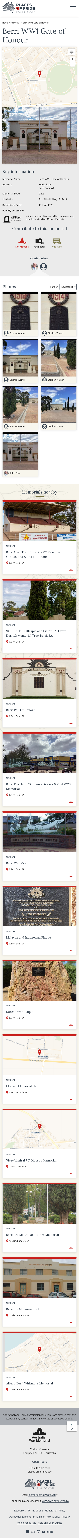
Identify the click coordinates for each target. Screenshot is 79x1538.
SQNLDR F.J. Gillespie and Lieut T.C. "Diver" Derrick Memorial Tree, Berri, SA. (36, 633)
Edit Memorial (22, 246)
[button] (73, 8)
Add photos (39, 246)
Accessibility (53, 1516)
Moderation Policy (55, 1510)
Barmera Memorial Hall (22, 1309)
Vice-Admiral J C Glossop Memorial (31, 1160)
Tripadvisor (33, 1531)
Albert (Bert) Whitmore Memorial (29, 1383)
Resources (20, 1510)
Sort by (54, 286)
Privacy (66, 1516)
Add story (57, 246)
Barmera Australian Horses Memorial (32, 1235)
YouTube (43, 1531)
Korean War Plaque (19, 1012)
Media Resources (26, 1522)
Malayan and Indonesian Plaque (28, 937)
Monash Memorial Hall (22, 1086)
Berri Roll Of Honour (20, 710)
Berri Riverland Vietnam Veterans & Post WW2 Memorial (39, 786)
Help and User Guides (50, 1522)
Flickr (50, 1531)
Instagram (38, 1531)
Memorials (15, 22)
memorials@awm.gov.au (43, 1494)
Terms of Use (35, 1510)
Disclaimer (39, 1516)
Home (5, 22)
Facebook (27, 1531)
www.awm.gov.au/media (55, 1501)
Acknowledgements (20, 1516)
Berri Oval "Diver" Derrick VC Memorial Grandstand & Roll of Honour (33, 554)
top (72, 1429)
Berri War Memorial (20, 863)
